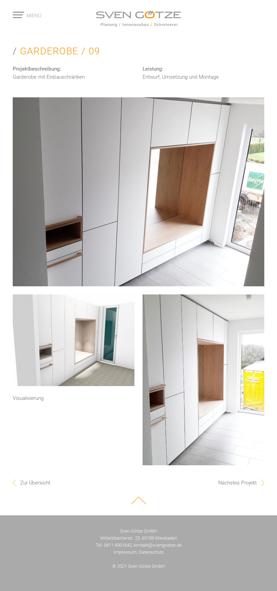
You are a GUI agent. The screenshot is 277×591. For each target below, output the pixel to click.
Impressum (125, 552)
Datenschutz (151, 552)
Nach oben (138, 500)
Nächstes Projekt (237, 483)
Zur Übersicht (35, 483)
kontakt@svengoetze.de (158, 545)
